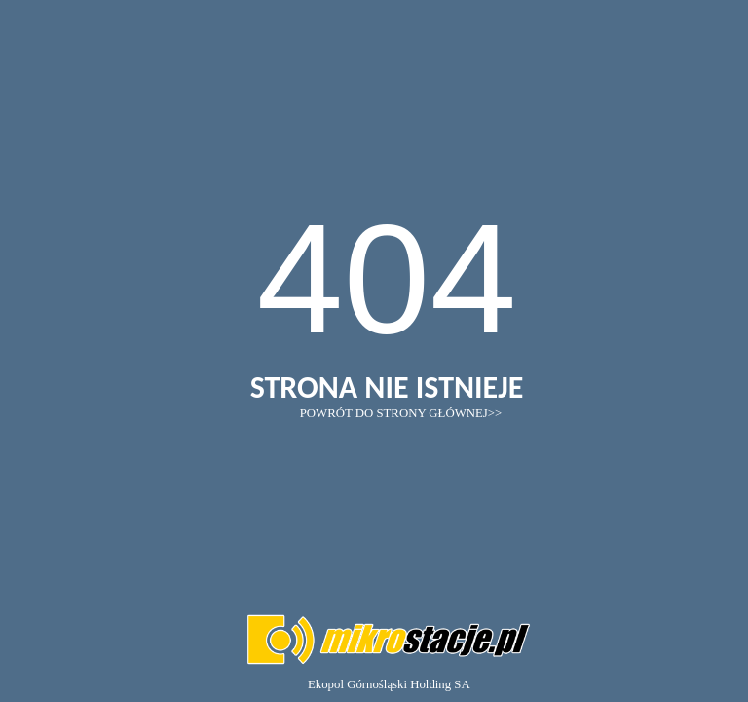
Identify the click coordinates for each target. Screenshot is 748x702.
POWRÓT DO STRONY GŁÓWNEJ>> (401, 413)
